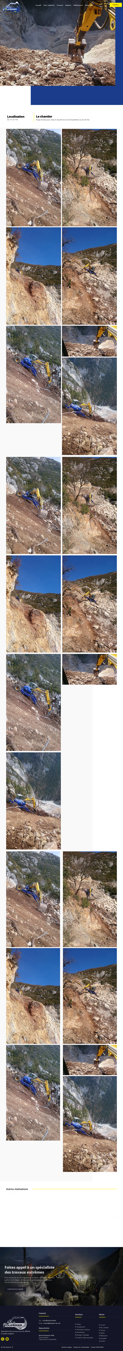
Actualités (89, 5)
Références (78, 5)
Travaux (60, 5)
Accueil (38, 5)
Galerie (68, 5)
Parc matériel (49, 5)
